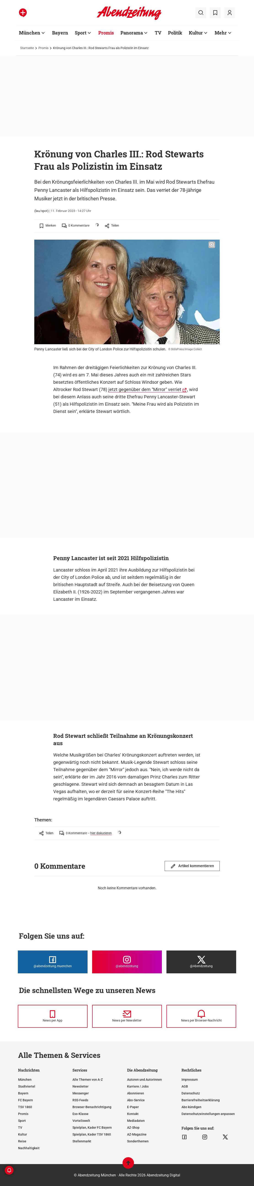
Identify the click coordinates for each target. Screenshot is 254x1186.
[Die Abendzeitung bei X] (201, 961)
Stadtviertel (26, 1086)
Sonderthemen (138, 1141)
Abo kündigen (191, 1107)
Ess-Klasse (80, 1114)
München (25, 1079)
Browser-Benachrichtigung (91, 1107)
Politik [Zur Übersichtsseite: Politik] (175, 33)
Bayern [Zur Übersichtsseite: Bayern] (60, 33)
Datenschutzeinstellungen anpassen (208, 1114)
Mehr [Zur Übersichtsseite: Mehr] (221, 33)
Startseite (27, 48)
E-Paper (133, 1107)
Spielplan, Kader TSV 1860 (91, 1134)
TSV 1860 (25, 1107)
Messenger (80, 1093)
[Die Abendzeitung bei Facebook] (53, 961)
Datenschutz (191, 1093)
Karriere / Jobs (138, 1086)
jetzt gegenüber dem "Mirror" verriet (144, 389)
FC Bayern (25, 1100)
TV (20, 1127)
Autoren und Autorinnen (144, 1079)
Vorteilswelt (81, 1120)
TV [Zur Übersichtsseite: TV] (158, 33)
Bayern (23, 1093)
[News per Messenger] (53, 1016)
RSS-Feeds (80, 1100)
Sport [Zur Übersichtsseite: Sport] (80, 33)
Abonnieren (135, 1093)
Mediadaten (136, 1120)
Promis (43, 48)
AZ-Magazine (137, 1134)
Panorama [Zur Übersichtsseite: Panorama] (131, 33)
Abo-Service (136, 1100)
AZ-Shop (133, 1127)
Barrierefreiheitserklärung (201, 1100)
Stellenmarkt (81, 1141)
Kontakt (133, 1114)
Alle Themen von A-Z (87, 1079)
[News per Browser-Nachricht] (201, 1016)
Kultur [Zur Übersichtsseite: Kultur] (196, 33)
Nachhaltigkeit (29, 1148)
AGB (185, 1086)
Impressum (190, 1079)
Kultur (22, 1134)
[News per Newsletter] (127, 1016)
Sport (22, 1120)
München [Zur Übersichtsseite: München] (29, 33)
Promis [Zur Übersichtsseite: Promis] (106, 33)
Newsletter (80, 1086)
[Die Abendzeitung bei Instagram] (127, 961)
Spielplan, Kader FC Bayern (92, 1127)
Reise (22, 1141)
